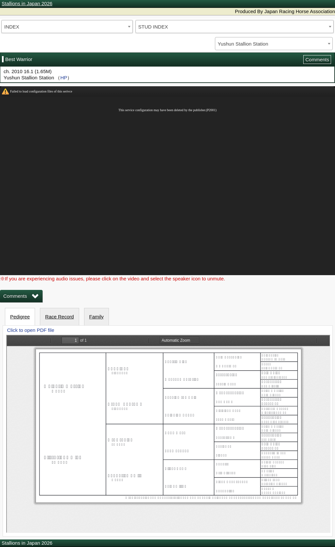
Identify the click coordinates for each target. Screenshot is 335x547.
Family (96, 316)
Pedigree (20, 316)
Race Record (59, 316)
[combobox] (67, 26)
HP (63, 77)
